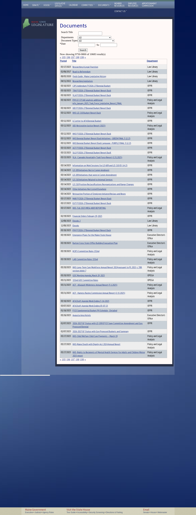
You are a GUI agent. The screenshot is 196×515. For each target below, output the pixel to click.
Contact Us (120, 11)
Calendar (73, 5)
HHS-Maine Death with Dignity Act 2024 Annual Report (101, 473)
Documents (104, 5)
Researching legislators (87, 93)
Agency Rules (48, 512)
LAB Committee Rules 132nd (90, 345)
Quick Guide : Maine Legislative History (94, 80)
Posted (68, 61)
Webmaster (162, 512)
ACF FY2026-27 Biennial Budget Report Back (96, 191)
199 (82, 57)
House (47, 5)
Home (25, 5)
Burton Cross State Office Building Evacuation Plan (99, 322)
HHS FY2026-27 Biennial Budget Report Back (96, 170)
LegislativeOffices (60, 4)
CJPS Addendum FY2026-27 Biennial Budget (96, 110)
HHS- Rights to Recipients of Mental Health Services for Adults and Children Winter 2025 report (101, 486)
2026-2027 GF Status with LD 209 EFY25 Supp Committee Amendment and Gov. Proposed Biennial (102, 447)
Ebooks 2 (81, 289)
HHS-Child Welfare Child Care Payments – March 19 (99, 462)
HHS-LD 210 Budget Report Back (91, 142)
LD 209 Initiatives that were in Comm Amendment (99, 233)
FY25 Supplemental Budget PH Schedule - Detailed (99, 429)
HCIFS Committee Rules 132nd (90, 334)
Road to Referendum (86, 73)
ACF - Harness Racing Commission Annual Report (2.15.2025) (103, 397)
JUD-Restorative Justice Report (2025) (93, 158)
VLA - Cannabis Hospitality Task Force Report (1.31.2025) (102, 201)
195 (64, 57)
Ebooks (80, 299)
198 (77, 57)
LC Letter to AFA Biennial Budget (91, 153)
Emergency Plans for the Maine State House (96, 311)
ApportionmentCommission (149, 4)
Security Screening (96, 512)
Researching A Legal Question (90, 66)
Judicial (38, 512)
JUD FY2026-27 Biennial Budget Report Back (96, 137)
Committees (87, 5)
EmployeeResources (133, 4)
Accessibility (82, 512)
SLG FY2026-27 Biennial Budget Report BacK (96, 196)
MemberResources (119, 4)
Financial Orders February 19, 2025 (92, 284)
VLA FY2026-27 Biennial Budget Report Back (96, 120)
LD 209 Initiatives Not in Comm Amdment (95, 228)
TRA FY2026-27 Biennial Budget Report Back (96, 115)
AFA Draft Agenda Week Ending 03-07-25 (95, 424)
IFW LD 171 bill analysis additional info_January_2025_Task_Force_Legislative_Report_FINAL (102, 127)
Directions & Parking (114, 512)
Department (136, 61)
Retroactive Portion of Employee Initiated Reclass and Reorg (103, 257)
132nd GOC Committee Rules (90, 373)
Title (79, 61)
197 (73, 57)
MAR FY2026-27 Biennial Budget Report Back (96, 262)
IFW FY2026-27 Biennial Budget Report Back (96, 306)
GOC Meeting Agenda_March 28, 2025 (93, 368)
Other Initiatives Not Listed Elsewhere (94, 252)
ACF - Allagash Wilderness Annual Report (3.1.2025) (99, 378)
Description (149, 61)
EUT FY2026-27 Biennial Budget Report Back (96, 267)
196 (68, 57)
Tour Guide (71, 512)
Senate (36, 5)
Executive (29, 512)
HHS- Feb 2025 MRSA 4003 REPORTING (94, 273)
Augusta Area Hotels (86, 434)
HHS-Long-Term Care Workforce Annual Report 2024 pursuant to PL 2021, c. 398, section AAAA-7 (100, 358)
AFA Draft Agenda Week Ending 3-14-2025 (95, 419)
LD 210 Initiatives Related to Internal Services (97, 239)
